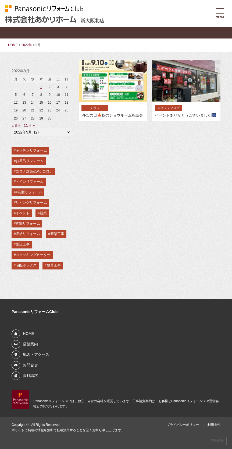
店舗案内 (30, 344)
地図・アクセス (36, 354)
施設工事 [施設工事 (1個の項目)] (23, 244)
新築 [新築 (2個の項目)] (43, 213)
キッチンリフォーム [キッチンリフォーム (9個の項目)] (31, 150)
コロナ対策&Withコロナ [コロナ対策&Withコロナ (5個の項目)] (34, 171)
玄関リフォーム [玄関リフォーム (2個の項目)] (28, 224)
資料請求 (30, 375)
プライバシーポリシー (183, 425)
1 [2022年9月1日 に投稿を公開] (41, 87)
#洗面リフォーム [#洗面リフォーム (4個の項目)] (29, 192)
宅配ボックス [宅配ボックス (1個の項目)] (26, 265)
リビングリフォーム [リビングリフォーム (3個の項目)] (31, 203)
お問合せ (30, 365)
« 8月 (16, 125)
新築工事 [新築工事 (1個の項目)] (57, 234)
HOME (28, 333)
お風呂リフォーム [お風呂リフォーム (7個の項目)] (30, 161)
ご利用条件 (212, 425)
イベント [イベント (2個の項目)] (23, 213)
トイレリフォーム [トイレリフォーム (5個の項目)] (30, 182)
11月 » (29, 125)
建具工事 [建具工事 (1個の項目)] (54, 265)
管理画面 (217, 441)
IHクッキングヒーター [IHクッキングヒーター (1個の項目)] (33, 255)
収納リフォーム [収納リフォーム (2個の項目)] (28, 234)
